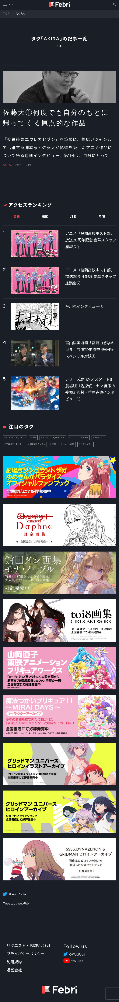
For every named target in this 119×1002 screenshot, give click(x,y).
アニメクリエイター (79, 437)
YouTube (77, 961)
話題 (54, 444)
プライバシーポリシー (25, 953)
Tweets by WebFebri (16, 903)
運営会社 (14, 970)
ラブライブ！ (86, 444)
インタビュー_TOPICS (16, 437)
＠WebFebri (77, 954)
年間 (102, 216)
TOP (6, 14)
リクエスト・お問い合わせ (29, 945)
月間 (73, 216)
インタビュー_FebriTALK (53, 437)
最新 (16, 216)
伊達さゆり (99, 437)
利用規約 (14, 962)
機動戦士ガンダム (37, 444)
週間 (45, 216)
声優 (34, 437)
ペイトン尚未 (68, 444)
